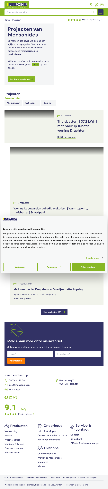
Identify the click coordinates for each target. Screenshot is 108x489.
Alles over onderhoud (49, 439)
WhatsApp (12, 389)
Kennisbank (76, 438)
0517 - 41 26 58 (14, 380)
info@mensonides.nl (17, 384)
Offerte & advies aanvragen (84, 443)
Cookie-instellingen (87, 477)
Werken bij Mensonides (50, 457)
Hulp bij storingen (47, 431)
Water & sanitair (12, 439)
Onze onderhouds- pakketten (53, 435)
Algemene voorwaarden (36, 477)
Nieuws (41, 466)
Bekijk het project (66, 137)
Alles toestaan (88, 267)
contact (35, 64)
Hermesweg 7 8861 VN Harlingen (66, 382)
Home (7, 20)
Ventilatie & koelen (14, 444)
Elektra (8, 435)
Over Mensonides (47, 453)
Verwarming (10, 431)
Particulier (32, 103)
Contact (74, 434)
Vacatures (43, 462)
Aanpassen (54, 267)
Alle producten (12, 452)
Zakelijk (49, 103)
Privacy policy (69, 477)
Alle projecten (13, 103)
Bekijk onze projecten (21, 79)
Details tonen (92, 258)
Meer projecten (54, 312)
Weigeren (20, 267)
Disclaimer (55, 477)
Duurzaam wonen (13, 448)
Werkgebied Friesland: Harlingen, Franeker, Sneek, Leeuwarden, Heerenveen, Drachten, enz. (46, 485)
